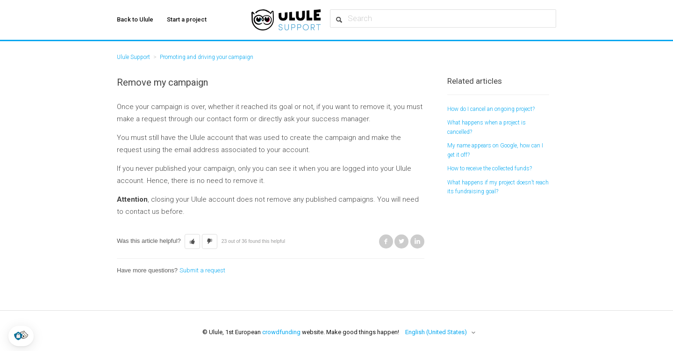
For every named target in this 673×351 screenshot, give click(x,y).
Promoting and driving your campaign (206, 57)
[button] (21, 336)
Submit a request (202, 270)
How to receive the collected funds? (489, 168)
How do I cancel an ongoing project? (491, 109)
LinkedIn (417, 241)
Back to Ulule (135, 19)
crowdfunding (281, 332)
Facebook (386, 241)
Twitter (401, 241)
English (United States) (436, 332)
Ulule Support (133, 57)
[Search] (443, 18)
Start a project (187, 19)
